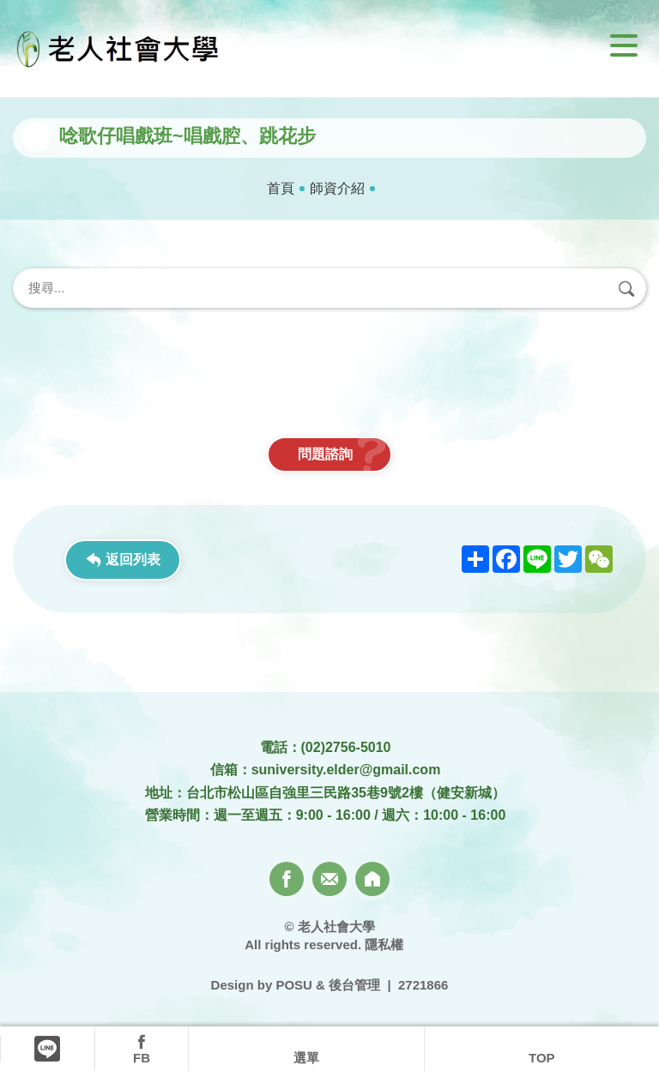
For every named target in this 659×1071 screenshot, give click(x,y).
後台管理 (354, 985)
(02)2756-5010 (346, 747)
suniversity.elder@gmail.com (346, 769)
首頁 (280, 188)
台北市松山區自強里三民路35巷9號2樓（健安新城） (345, 792)
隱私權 (384, 944)
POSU (293, 985)
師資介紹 (337, 188)
